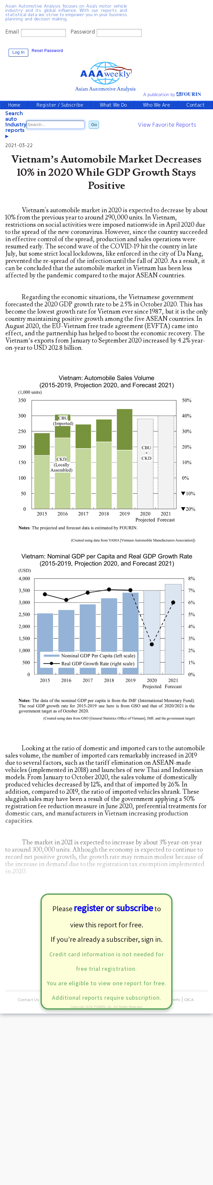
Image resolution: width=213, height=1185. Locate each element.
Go (94, 124)
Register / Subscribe (60, 105)
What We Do (113, 105)
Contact (195, 105)
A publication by (172, 94)
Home (14, 105)
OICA (189, 999)
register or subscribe (113, 908)
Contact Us (28, 999)
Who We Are (156, 105)
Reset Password (47, 50)
